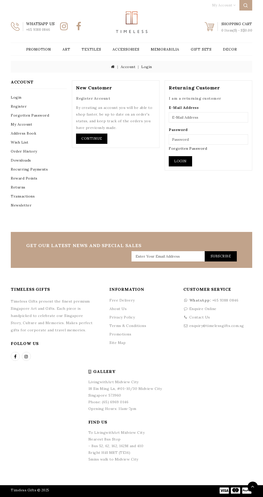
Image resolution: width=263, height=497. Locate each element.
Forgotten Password (30, 115)
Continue (91, 138)
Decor (230, 49)
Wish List (20, 142)
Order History (24, 151)
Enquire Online (203, 308)
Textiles (91, 49)
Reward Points (24, 178)
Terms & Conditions (127, 325)
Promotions (120, 334)
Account (128, 66)
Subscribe (221, 256)
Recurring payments (29, 169)
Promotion (38, 49)
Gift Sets (201, 49)
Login (146, 66)
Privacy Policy (122, 317)
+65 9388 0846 (210, 300)
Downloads (21, 160)
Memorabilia (165, 49)
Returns (18, 187)
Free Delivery (122, 300)
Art (66, 49)
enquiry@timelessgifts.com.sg (216, 325)
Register (19, 106)
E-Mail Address (184, 107)
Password (178, 129)
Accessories (125, 49)
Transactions (23, 196)
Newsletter (21, 205)
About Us (118, 308)
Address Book (23, 133)
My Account (21, 124)
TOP (253, 487)
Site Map (117, 342)
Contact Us (199, 317)
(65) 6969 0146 (115, 402)
